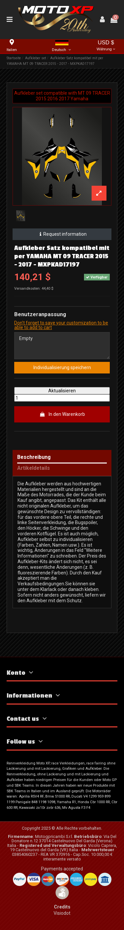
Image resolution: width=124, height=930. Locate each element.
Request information (62, 234)
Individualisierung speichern (62, 367)
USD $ (106, 45)
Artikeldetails (33, 468)
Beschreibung (34, 457)
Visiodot (62, 913)
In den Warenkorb (62, 414)
